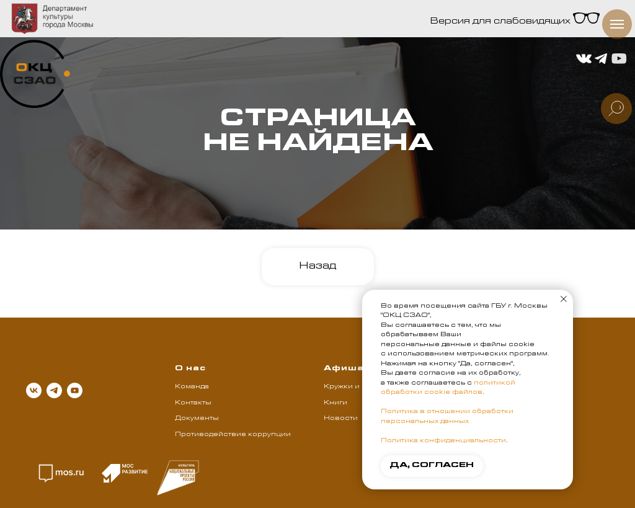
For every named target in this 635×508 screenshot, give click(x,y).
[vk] (34, 390)
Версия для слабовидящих (515, 22)
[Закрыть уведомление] (563, 299)
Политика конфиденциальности (443, 441)
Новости (341, 419)
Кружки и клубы (354, 387)
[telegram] (54, 390)
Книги (335, 403)
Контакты (193, 403)
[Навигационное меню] (617, 24)
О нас (190, 369)
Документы (197, 419)
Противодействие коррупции (233, 435)
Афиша (344, 369)
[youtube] (74, 390)
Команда (192, 387)
